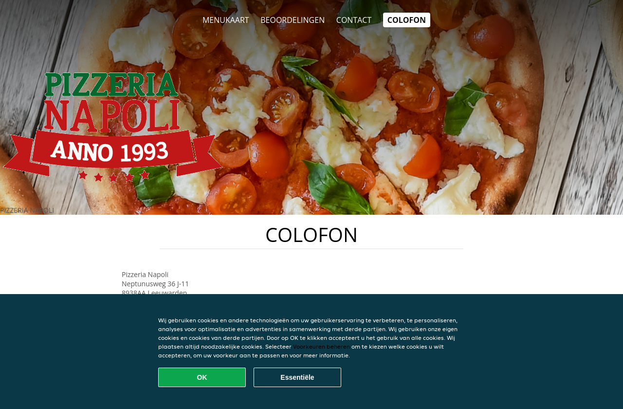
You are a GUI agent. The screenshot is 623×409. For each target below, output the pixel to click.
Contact (353, 20)
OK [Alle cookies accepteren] (202, 377)
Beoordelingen (292, 20)
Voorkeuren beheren (321, 346)
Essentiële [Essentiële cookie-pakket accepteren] (297, 377)
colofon (406, 20)
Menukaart (225, 20)
